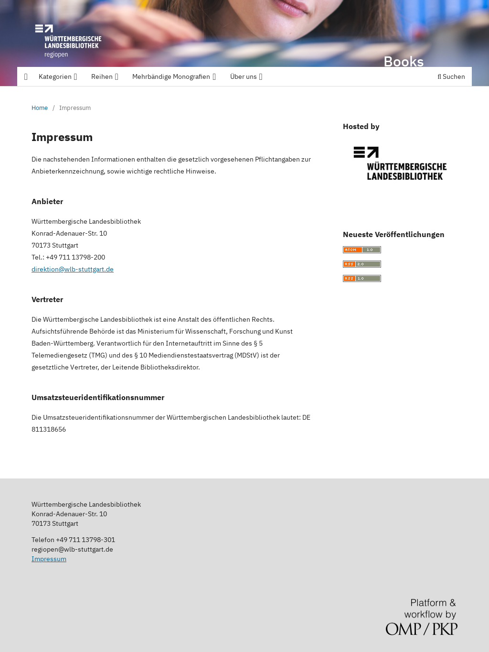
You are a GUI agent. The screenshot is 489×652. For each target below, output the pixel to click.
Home (40, 108)
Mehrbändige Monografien (174, 76)
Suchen (451, 76)
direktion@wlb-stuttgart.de (73, 269)
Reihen (105, 76)
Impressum (49, 558)
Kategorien (59, 76)
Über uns (247, 76)
